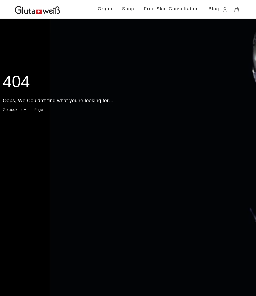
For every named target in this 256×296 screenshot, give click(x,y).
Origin (105, 8)
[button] (33, 110)
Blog (214, 8)
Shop (128, 8)
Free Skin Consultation (171, 8)
